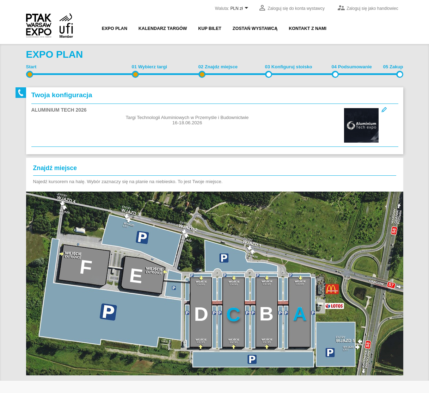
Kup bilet (209, 28)
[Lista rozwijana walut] (240, 9)
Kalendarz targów (163, 28)
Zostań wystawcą (255, 28)
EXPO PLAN (114, 28)
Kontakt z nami (307, 28)
